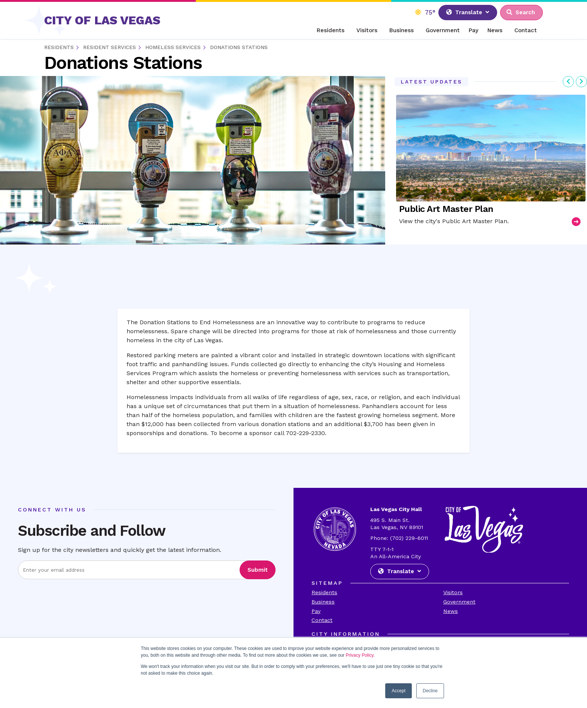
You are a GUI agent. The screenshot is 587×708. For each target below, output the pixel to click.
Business (401, 30)
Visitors (366, 30)
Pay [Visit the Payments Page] (315, 611)
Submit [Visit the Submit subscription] (257, 569)
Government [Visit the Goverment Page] (459, 602)
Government (443, 30)
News (494, 30)
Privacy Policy (359, 655)
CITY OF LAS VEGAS (102, 20)
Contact (525, 30)
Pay (473, 30)
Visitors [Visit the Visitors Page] (453, 592)
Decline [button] (430, 690)
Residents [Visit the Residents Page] (324, 592)
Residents (330, 30)
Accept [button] (398, 690)
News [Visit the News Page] (450, 611)
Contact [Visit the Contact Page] (321, 620)
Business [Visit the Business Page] (323, 602)
